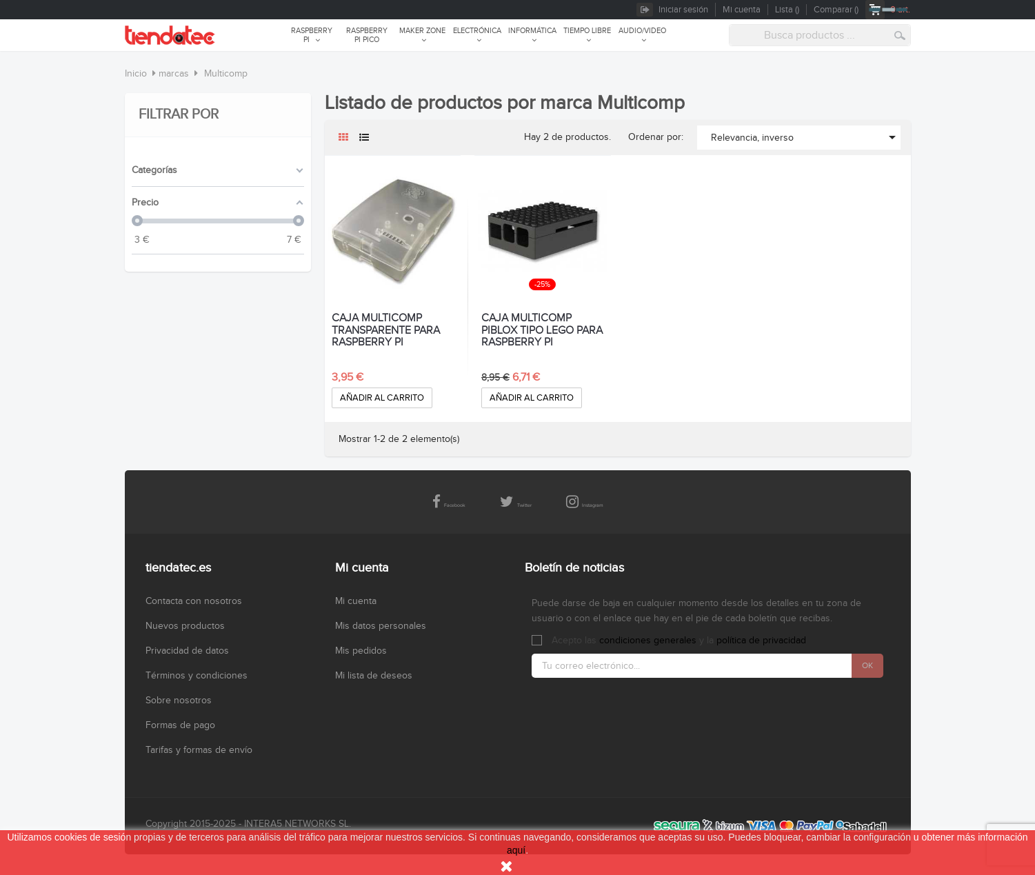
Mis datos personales (380, 626)
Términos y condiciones (196, 675)
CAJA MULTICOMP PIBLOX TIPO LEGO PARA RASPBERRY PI (542, 330)
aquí (516, 850)
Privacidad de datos (187, 650)
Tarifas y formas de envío (198, 750)
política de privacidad (761, 640)
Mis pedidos (361, 650)
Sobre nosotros (178, 700)
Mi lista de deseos (373, 675)
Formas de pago (180, 725)
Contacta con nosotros (193, 601)
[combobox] (820, 35)
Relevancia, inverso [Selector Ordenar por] (806, 137)
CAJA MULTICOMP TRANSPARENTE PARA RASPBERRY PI (386, 330)
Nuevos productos (185, 626)
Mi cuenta (355, 601)
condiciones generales (647, 640)
